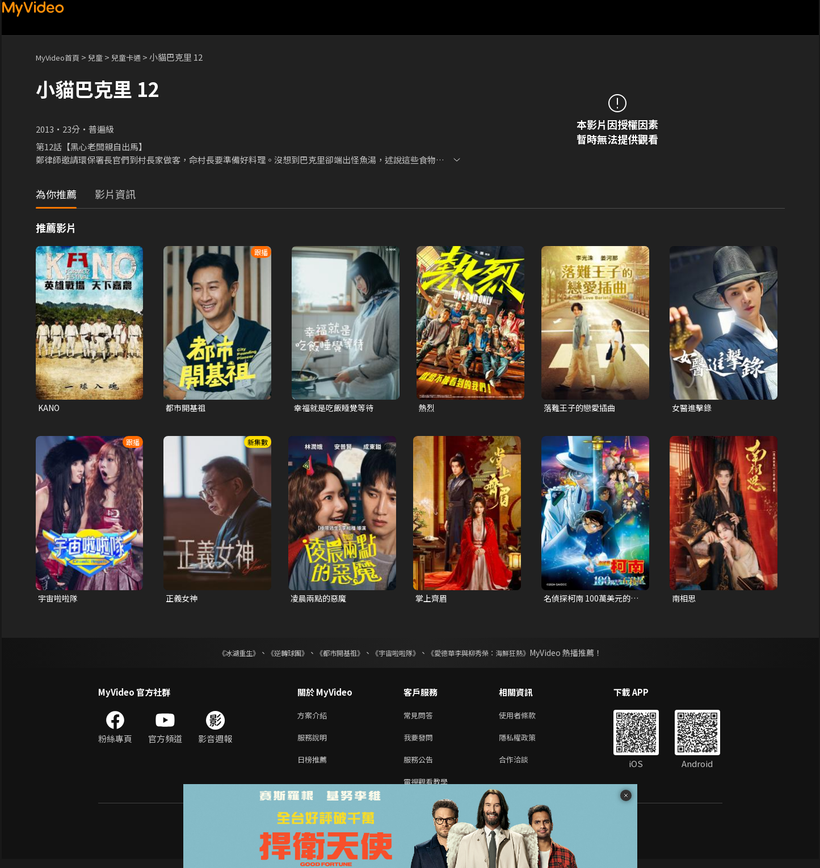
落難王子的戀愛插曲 (582, 408)
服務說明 (314, 742)
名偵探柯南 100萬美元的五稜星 (590, 600)
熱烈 (427, 408)
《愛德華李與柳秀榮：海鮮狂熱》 (493, 654)
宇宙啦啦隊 (59, 600)
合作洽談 (523, 766)
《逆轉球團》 (274, 654)
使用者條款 (527, 718)
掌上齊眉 (432, 600)
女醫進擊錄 (693, 408)
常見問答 (420, 718)
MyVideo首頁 (61, 57)
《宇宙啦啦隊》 (398, 654)
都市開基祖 (187, 408)
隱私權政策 (527, 742)
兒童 (104, 57)
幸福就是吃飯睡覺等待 (336, 408)
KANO (50, 408)
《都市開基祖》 (334, 654)
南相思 (684, 600)
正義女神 (183, 600)
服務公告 (420, 766)
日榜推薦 (314, 766)
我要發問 (420, 742)
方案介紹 (314, 718)
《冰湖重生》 (219, 654)
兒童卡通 (138, 57)
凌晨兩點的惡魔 (320, 600)
